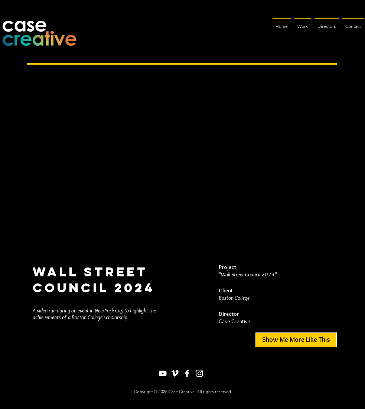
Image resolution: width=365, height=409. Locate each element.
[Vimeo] (175, 373)
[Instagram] (199, 373)
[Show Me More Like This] (296, 339)
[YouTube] (162, 373)
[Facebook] (187, 373)
